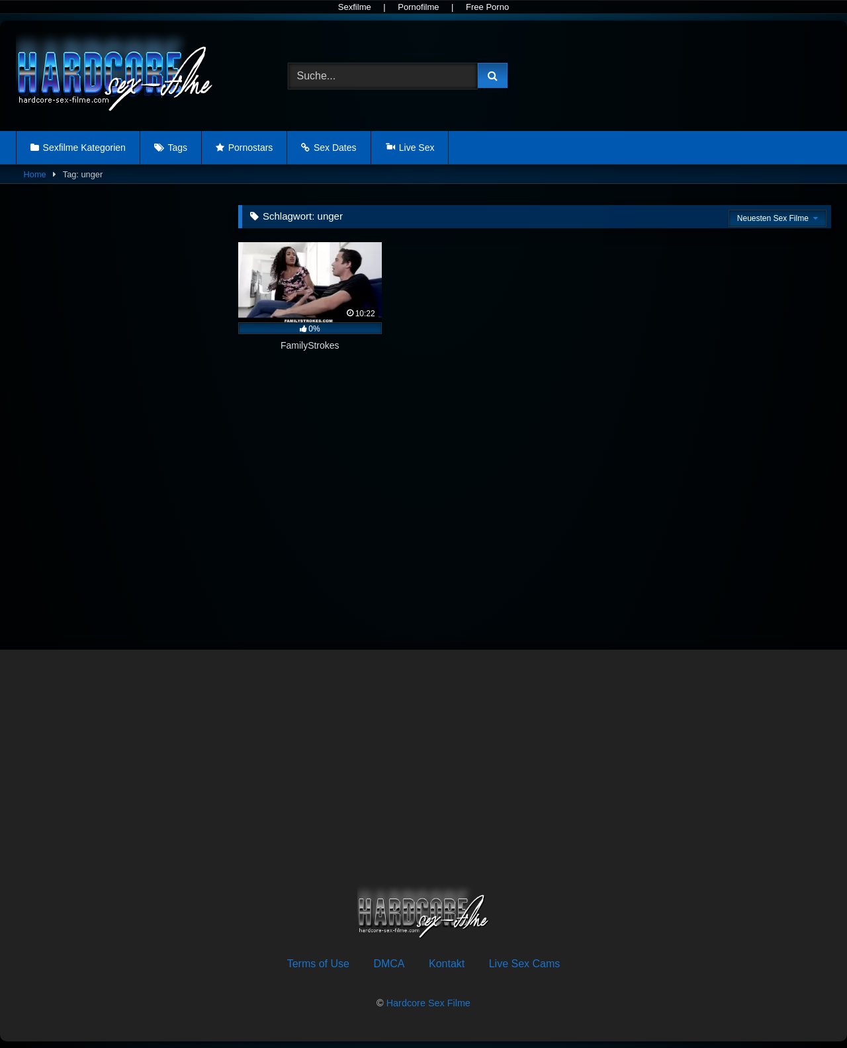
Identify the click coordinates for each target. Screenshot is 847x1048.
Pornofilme (418, 7)
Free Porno (487, 7)
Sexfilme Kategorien (84, 147)
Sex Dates (335, 147)
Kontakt (447, 963)
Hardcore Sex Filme (428, 1003)
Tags (177, 147)
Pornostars (250, 147)
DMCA (388, 963)
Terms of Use (318, 963)
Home (35, 174)
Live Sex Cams (524, 963)
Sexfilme (354, 7)
